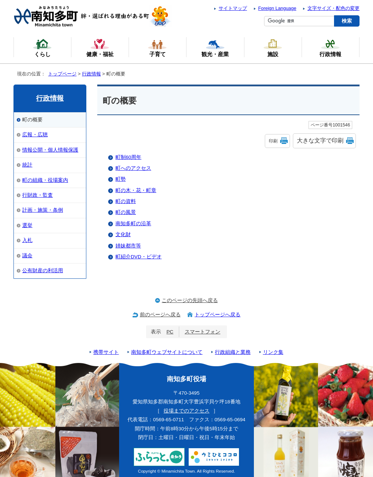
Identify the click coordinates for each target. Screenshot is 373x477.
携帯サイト (106, 352)
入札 (27, 240)
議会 (27, 255)
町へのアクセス (133, 168)
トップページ (62, 74)
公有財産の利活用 (42, 270)
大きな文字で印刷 (320, 140)
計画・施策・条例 (42, 210)
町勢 (120, 179)
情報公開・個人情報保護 (50, 150)
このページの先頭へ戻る (190, 300)
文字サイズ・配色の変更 (333, 8)
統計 (27, 165)
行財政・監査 (37, 195)
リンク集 (273, 352)
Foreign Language (277, 8)
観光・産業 (215, 47)
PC (169, 332)
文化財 (123, 234)
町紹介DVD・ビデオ (138, 256)
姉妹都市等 (128, 246)
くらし (42, 47)
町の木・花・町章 (135, 190)
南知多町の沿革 (133, 223)
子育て (157, 47)
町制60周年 (128, 157)
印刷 (273, 141)
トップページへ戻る (217, 314)
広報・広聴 (35, 134)
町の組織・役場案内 (45, 180)
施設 (273, 47)
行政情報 (91, 74)
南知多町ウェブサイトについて (167, 352)
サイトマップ (233, 8)
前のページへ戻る (160, 314)
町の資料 (125, 201)
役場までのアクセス (186, 411)
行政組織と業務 (233, 352)
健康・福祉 (100, 47)
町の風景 (125, 212)
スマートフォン (202, 332)
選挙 (27, 225)
